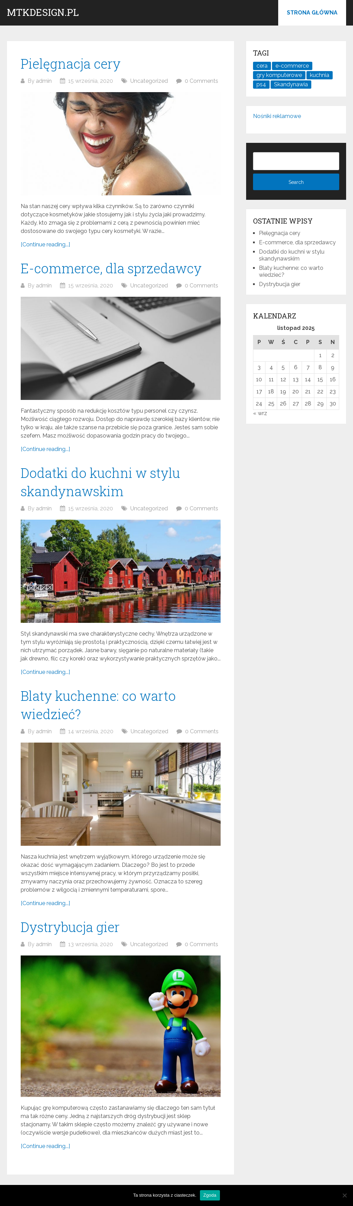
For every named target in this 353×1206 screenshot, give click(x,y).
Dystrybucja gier (70, 926)
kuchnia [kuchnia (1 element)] (319, 75)
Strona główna (312, 12)
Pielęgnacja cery (71, 63)
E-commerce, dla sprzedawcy (111, 268)
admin (44, 81)
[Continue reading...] (45, 244)
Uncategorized (149, 81)
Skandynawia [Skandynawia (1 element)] (291, 84)
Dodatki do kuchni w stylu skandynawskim (291, 255)
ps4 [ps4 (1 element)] (261, 84)
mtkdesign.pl (43, 12)
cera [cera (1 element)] (262, 65)
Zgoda (209, 1195)
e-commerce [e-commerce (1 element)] (292, 65)
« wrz (260, 413)
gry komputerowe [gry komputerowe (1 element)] (279, 75)
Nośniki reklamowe (277, 116)
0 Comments (201, 81)
